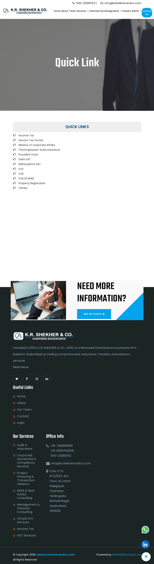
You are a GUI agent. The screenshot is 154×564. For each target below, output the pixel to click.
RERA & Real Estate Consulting (27, 494)
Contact (21, 416)
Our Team (22, 409)
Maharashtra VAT (30, 164)
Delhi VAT (25, 159)
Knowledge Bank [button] (110, 10)
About (64, 10)
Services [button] (82, 10)
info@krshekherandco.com (121, 3)
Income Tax (26, 135)
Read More (19, 367)
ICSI (21, 169)
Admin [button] (136, 10)
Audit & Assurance (26, 447)
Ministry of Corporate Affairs (37, 145)
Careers (126, 10)
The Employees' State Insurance (39, 150)
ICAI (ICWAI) (26, 178)
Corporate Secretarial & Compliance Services (28, 461)
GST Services (28, 535)
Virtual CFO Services (27, 520)
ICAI (21, 174)
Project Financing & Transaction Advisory (27, 478)
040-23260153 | (84, 3)
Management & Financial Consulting (30, 508)
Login (19, 423)
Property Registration (32, 183)
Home (57, 10)
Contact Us (147, 12)
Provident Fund (28, 154)
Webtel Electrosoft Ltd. (126, 554)
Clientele (94, 10)
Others (23, 188)
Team (72, 10)
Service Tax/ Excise (31, 140)
